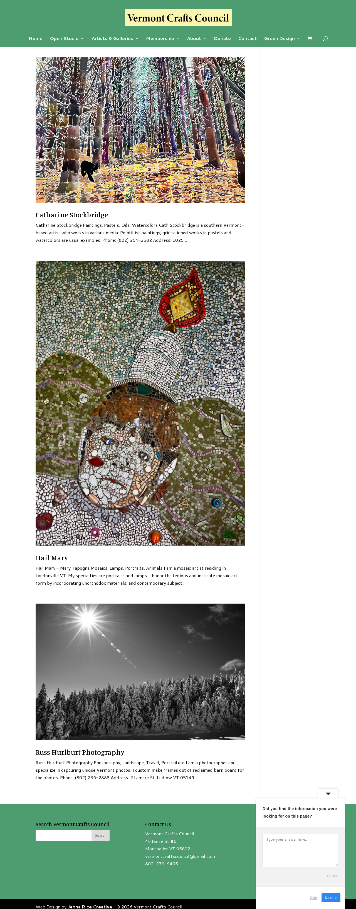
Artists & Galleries (112, 38)
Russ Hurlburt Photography (80, 752)
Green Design (279, 38)
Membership (160, 38)
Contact (247, 38)
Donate (222, 38)
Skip (313, 898)
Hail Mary (52, 557)
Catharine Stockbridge (72, 214)
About (194, 38)
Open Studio (64, 38)
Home (36, 38)
